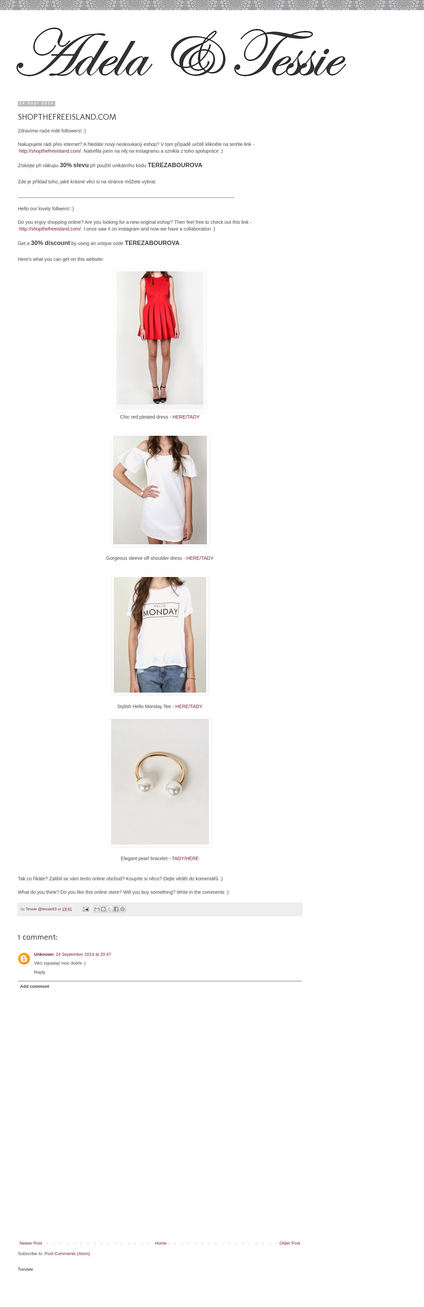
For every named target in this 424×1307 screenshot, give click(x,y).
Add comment (34, 986)
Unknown (44, 954)
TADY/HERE (185, 858)
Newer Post (31, 1243)
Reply (39, 972)
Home (161, 1243)
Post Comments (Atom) (67, 1253)
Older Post (290, 1243)
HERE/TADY (186, 417)
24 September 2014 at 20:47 (83, 954)
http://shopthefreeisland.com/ (50, 151)
